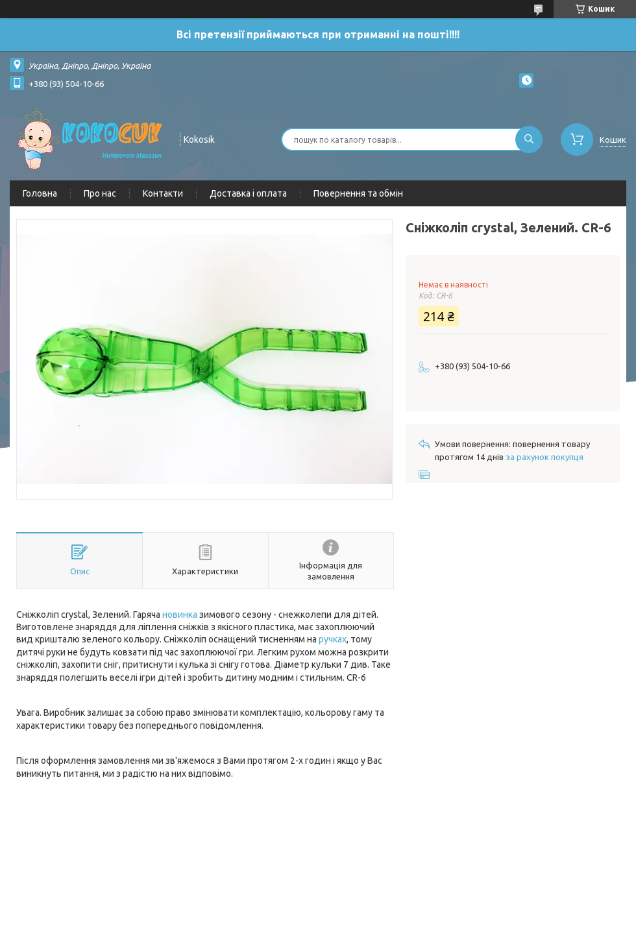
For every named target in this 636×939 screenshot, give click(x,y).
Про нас (100, 193)
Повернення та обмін (358, 193)
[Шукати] (529, 139)
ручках (333, 639)
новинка (179, 614)
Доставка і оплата (248, 193)
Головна (40, 193)
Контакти (163, 193)
